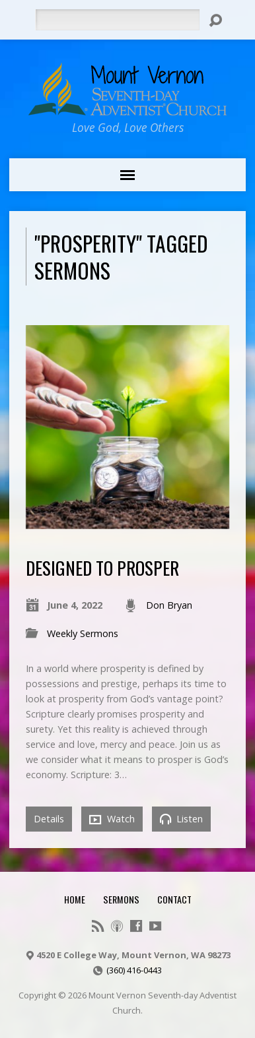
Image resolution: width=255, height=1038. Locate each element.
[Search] (117, 19)
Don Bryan (169, 605)
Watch (112, 819)
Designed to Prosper (102, 567)
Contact (174, 899)
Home (74, 899)
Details (49, 818)
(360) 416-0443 (134, 970)
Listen (181, 818)
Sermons (121, 899)
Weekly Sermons (82, 633)
